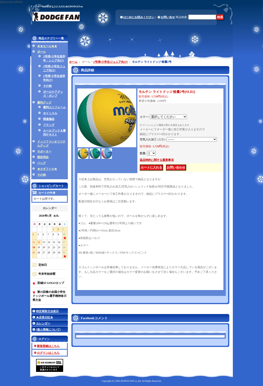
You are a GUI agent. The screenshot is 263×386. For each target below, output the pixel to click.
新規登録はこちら (48, 346)
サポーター (44, 151)
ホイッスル (50, 113)
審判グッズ (44, 102)
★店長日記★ (44, 317)
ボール (41, 51)
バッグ (41, 163)
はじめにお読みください (138, 17)
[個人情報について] (48, 329)
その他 (47, 86)
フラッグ (48, 125)
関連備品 (48, 119)
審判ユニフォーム (54, 107)
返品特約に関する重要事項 (157, 160)
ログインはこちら (48, 352)
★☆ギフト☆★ (47, 169)
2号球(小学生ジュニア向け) (110, 62)
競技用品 (43, 157)
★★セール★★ (47, 46)
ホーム (73, 62)
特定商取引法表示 (47, 311)
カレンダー (43, 323)
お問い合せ (168, 17)
